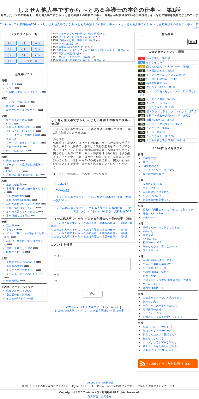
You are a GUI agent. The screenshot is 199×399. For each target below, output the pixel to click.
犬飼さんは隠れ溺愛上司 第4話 (77, 40)
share (9, 123)
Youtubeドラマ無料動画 (99, 382)
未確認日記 (149, 158)
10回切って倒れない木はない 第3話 (80, 60)
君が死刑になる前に (18, 215)
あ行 (10, 43)
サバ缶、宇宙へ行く (18, 102)
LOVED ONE (14, 171)
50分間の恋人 (151, 166)
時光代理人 (12, 280)
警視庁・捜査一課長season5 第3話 (168, 115)
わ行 (10, 61)
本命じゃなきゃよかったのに (160, 305)
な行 (24, 49)
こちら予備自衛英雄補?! (157, 264)
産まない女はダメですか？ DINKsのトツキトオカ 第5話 (92, 50)
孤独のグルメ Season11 (21, 262)
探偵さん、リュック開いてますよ (162, 316)
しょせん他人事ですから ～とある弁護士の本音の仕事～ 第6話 (89, 233)
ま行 (10, 55)
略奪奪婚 (148, 235)
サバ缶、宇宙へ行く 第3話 (74, 57)
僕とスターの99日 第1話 (161, 87)
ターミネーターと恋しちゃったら (26, 273)
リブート (148, 162)
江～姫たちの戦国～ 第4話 (162, 79)
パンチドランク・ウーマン (158, 170)
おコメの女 (149, 276)
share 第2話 (66, 43)
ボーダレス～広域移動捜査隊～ (24, 164)
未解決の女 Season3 (18, 199)
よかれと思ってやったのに (22, 211)
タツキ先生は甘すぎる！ (20, 270)
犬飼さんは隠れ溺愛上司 (20, 127)
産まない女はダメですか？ (22, 110)
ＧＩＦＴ (11, 84)
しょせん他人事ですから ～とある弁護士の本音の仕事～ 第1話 (99, 10)
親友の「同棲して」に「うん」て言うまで (168, 209)
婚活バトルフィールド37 (157, 326)
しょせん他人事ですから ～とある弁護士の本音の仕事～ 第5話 (89, 236)
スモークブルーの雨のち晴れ (23, 135)
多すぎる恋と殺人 (16, 119)
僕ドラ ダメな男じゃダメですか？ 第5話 (171, 111)
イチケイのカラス (156, 62)
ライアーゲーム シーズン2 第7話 (165, 74)
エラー (10, 88)
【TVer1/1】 (61, 183)
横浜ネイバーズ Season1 (158, 350)
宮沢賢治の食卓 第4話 (160, 70)
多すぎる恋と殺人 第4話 (73, 47)
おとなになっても (153, 338)
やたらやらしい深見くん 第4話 (77, 37)
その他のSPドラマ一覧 (20, 298)
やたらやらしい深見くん (20, 131)
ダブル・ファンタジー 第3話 (164, 123)
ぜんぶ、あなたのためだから (160, 346)
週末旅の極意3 (15, 266)
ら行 (37, 55)
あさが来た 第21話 (158, 58)
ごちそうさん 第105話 (160, 107)
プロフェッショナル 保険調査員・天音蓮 (167, 279)
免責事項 (93, 396)
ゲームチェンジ (152, 283)
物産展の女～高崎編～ (19, 294)
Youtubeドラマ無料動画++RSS (168, 363)
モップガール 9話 (156, 103)
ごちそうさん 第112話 (160, 136)
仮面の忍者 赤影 (152, 184)
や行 (24, 55)
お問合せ (106, 396)
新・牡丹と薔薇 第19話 (161, 99)
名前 (56, 274)
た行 (10, 49)
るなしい (11, 229)
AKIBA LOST (151, 239)
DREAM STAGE (153, 313)
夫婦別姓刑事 (14, 146)
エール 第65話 (155, 132)
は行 (37, 49)
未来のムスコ (151, 217)
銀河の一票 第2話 (69, 53)
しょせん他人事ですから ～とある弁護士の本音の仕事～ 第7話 (89, 229)
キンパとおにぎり (153, 195)
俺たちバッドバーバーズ (157, 330)
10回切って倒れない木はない (23, 92)
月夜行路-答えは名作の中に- (23, 174)
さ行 (37, 43)
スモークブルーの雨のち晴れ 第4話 (80, 33)
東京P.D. (11, 138)
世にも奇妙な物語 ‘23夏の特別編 (165, 140)
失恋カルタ (12, 160)
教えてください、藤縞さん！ (160, 334)
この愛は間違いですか (156, 272)
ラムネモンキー (152, 250)
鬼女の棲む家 (14, 184)
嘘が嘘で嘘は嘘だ (153, 174)
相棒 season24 (152, 242)
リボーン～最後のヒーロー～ (23, 142)
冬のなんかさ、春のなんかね (160, 246)
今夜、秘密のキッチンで (20, 207)
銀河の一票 (12, 106)
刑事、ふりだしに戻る (19, 248)
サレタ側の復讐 (15, 196)
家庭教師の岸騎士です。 (157, 199)
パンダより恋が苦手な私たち (160, 342)
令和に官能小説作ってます (158, 260)
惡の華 (10, 225)
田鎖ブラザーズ (15, 252)
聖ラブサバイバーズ (155, 268)
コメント (59, 256)
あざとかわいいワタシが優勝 (23, 203)
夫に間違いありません (156, 191)
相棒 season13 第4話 (160, 119)
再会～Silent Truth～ (155, 213)
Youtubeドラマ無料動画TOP (113, 211)
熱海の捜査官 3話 (156, 83)
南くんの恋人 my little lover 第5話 (167, 66)
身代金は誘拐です (153, 287)
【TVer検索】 (62, 190)
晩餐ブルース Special (19, 290)
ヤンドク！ (149, 187)
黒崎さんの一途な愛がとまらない (162, 227)
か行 (24, 43)
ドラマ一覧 (30, 61)
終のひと (148, 231)
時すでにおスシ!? (16, 150)
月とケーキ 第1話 (157, 128)
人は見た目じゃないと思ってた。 (162, 297)
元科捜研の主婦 (152, 309)
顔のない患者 (151, 301)
